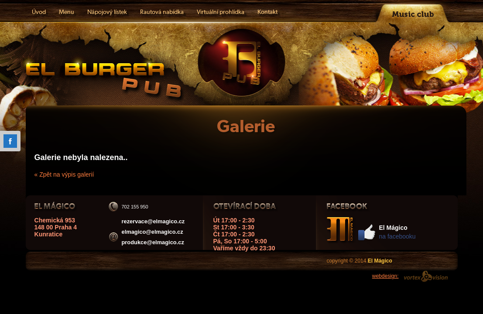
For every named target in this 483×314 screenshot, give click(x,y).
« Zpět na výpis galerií (64, 174)
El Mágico (101, 77)
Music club (413, 11)
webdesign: (385, 276)
